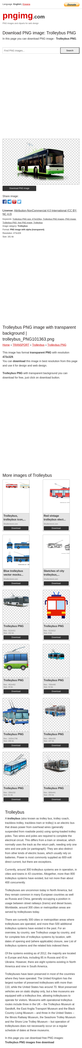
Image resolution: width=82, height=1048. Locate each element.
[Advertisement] (41, 97)
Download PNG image (19, 188)
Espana (26, 4)
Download (15, 528)
